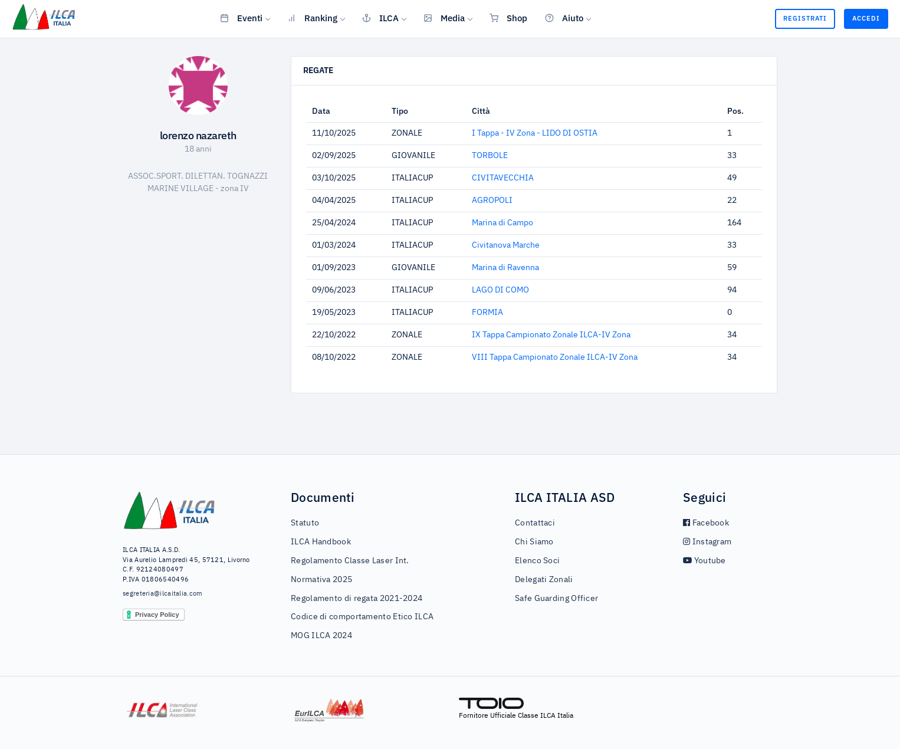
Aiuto (564, 18)
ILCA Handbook (321, 542)
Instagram (707, 542)
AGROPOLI (492, 200)
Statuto (305, 523)
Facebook (706, 523)
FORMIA (487, 312)
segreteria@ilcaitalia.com (163, 593)
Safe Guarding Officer (556, 598)
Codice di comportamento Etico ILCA (362, 617)
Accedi (866, 18)
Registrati (805, 18)
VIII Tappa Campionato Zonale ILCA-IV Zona (555, 357)
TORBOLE (490, 156)
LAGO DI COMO (500, 290)
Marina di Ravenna (505, 268)
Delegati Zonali (544, 580)
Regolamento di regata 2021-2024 (356, 598)
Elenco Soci (537, 561)
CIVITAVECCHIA (503, 178)
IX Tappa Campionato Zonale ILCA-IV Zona (551, 335)
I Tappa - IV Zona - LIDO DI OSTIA (534, 133)
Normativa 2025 (321, 580)
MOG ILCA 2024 (321, 636)
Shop (508, 18)
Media (444, 18)
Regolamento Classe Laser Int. (350, 561)
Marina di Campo (502, 223)
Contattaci (535, 523)
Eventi (241, 18)
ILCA (380, 18)
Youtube (704, 561)
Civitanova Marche (506, 245)
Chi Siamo (534, 542)
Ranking (312, 18)
